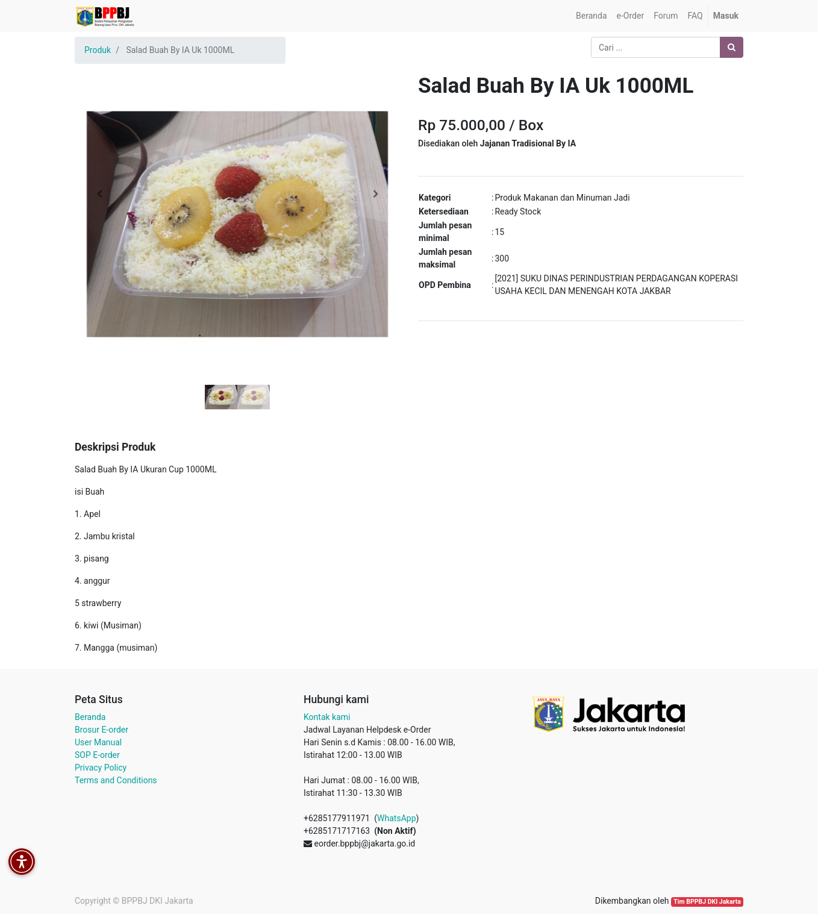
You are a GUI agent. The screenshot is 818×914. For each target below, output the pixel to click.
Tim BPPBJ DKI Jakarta (707, 902)
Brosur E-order (101, 729)
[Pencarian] (731, 47)
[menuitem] (591, 16)
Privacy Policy (100, 767)
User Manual (98, 742)
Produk (97, 50)
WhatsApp (396, 818)
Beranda (90, 717)
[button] (99, 194)
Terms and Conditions (116, 780)
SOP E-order (97, 755)
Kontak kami (327, 717)
